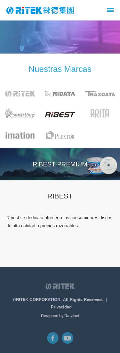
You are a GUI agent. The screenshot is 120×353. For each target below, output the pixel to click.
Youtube (67, 339)
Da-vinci (71, 317)
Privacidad (61, 308)
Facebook (53, 339)
